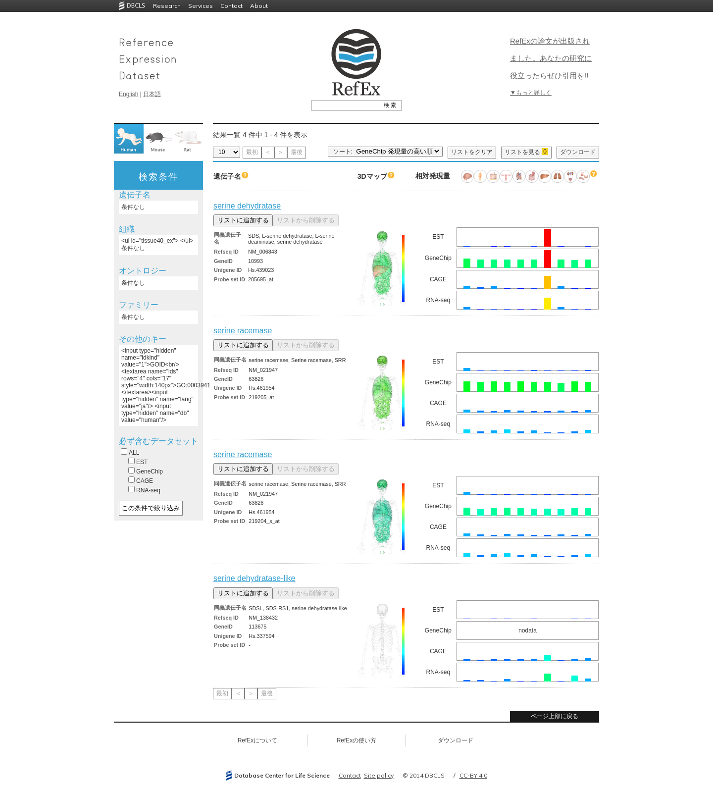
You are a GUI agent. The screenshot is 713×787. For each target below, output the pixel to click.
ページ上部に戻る (554, 716)
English (128, 94)
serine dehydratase (247, 206)
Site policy (379, 775)
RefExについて (258, 740)
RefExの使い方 (357, 740)
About (259, 5)
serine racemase (242, 330)
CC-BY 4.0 (473, 775)
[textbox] (345, 105)
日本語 (152, 94)
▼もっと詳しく (531, 92)
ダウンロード (578, 152)
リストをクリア (472, 152)
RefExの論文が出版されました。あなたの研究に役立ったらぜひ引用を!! (551, 58)
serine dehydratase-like (254, 578)
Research (167, 5)
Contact (231, 5)
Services (200, 5)
